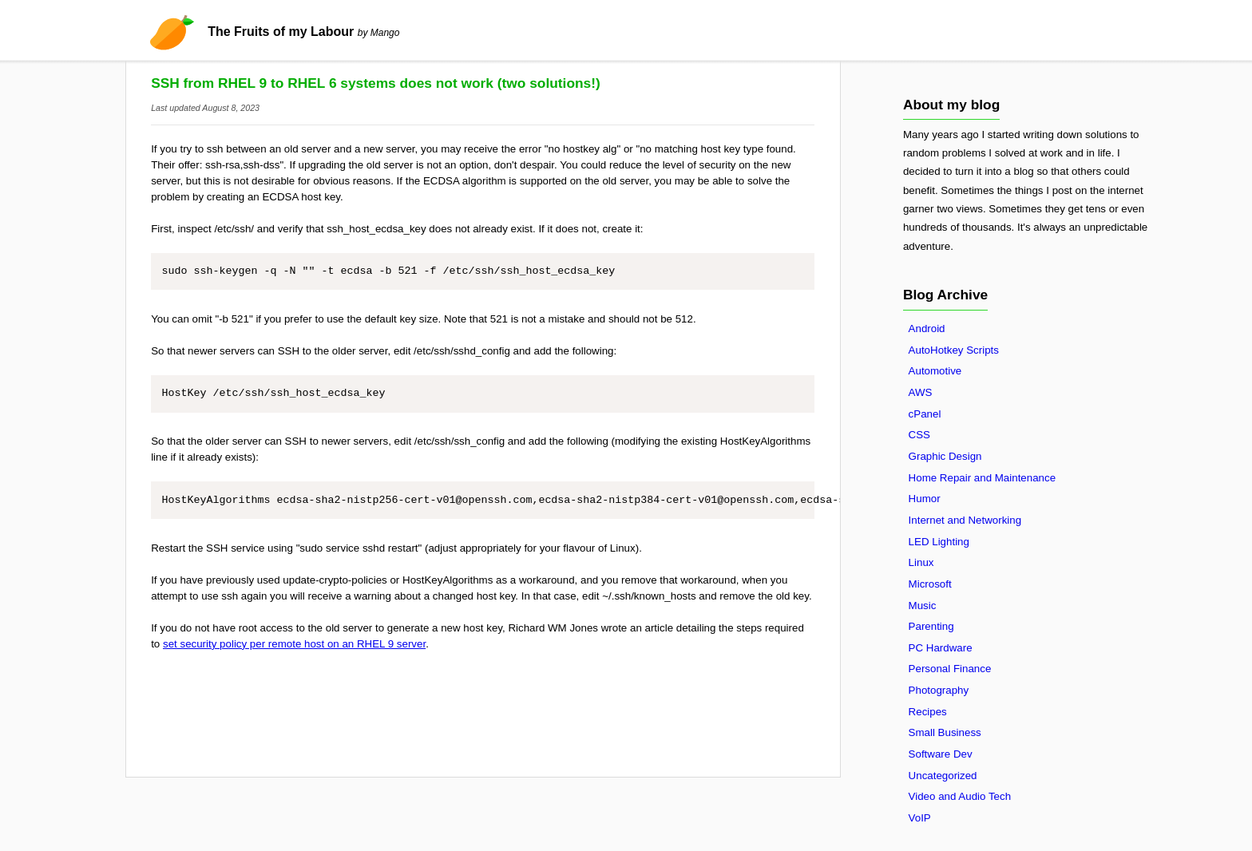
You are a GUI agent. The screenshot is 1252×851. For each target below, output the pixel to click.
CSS (919, 435)
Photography (939, 690)
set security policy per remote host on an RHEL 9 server (294, 644)
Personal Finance (950, 669)
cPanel (925, 414)
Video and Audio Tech (960, 796)
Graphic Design (945, 456)
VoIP (920, 818)
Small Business (945, 732)
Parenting (931, 626)
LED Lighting (939, 542)
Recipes (928, 712)
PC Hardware (941, 648)
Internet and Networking (965, 520)
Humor (925, 499)
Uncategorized (943, 776)
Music (923, 606)
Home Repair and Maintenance (982, 478)
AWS (921, 392)
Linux (921, 562)
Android (927, 328)
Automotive (935, 371)
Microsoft (930, 584)
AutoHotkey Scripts (954, 350)
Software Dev (941, 754)
